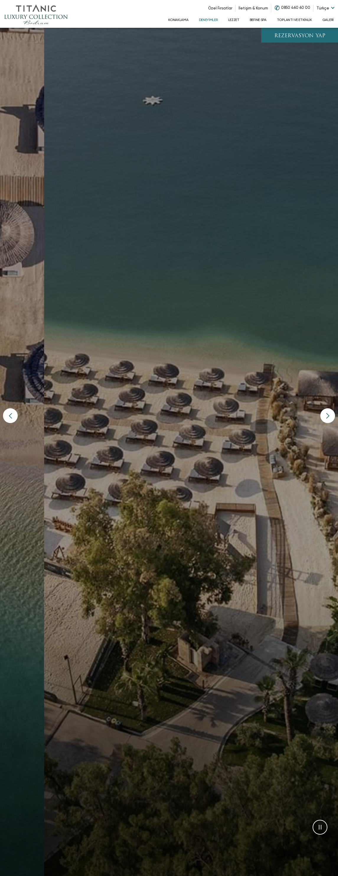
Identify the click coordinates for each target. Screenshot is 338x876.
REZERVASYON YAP (299, 35)
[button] (10, 415)
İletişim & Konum (253, 8)
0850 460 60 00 (295, 7)
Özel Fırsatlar (220, 8)
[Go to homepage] (36, 14)
